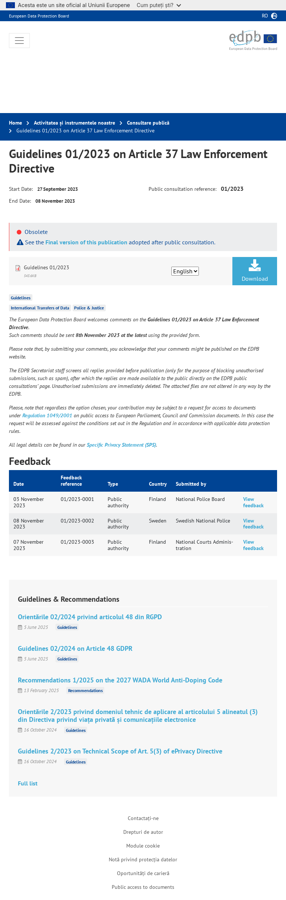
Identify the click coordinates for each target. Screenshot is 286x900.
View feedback (253, 502)
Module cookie (143, 845)
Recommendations (85, 690)
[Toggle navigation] (19, 40)
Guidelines (21, 297)
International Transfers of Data (40, 308)
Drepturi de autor (143, 832)
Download (255, 270)
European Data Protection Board (39, 16)
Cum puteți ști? (159, 5)
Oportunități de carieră (143, 873)
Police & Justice (89, 308)
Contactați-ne (143, 818)
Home (15, 122)
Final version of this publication (86, 242)
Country (158, 483)
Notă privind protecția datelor (143, 859)
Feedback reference (71, 480)
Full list (28, 783)
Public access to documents (143, 887)
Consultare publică (148, 122)
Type (113, 483)
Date (18, 483)
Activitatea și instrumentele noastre (74, 122)
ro (265, 15)
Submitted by (191, 483)
